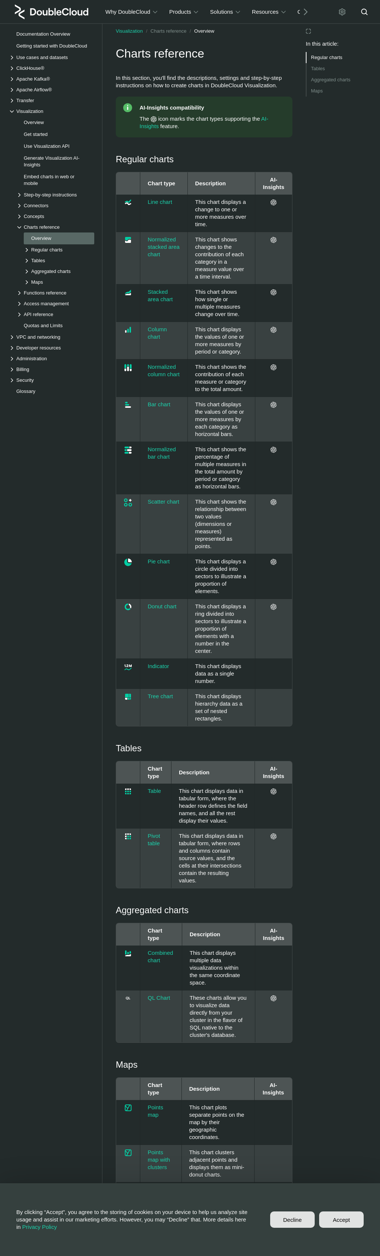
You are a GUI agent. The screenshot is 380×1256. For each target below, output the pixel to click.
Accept (341, 1220)
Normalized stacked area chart (164, 246)
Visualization (129, 31)
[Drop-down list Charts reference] (55, 227)
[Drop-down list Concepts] (55, 216)
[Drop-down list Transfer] (51, 100)
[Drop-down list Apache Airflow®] (51, 89)
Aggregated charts (330, 79)
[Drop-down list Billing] (51, 369)
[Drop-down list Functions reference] (55, 292)
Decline (292, 1220)
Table (154, 791)
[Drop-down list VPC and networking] (51, 337)
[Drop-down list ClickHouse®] (51, 68)
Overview (204, 31)
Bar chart (159, 404)
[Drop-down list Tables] (59, 260)
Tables (318, 68)
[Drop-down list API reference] (55, 314)
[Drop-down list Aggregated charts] (59, 271)
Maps (317, 91)
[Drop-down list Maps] (59, 282)
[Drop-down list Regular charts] (59, 249)
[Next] (303, 11)
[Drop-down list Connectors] (55, 205)
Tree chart (160, 696)
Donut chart (162, 606)
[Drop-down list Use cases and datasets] (51, 57)
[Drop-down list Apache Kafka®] (51, 79)
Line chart (160, 202)
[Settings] (342, 12)
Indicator (158, 666)
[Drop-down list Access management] (55, 303)
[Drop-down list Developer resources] (51, 347)
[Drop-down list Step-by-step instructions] (55, 194)
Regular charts (327, 57)
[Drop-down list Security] (51, 380)
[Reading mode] (308, 31)
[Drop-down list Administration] (51, 358)
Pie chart (159, 561)
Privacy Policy (39, 1227)
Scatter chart (163, 501)
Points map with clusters (159, 1159)
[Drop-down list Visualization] (51, 111)
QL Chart (159, 998)
